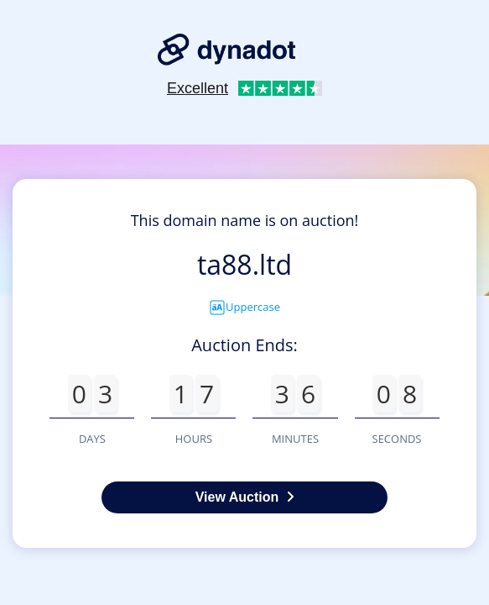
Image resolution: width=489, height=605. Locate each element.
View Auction (244, 497)
